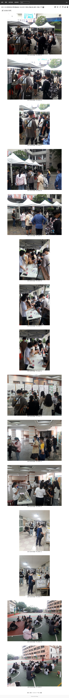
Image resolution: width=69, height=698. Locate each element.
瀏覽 (6, 2)
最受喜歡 (11, 2)
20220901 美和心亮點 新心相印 (28, 7)
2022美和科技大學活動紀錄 (11, 7)
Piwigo (37, 696)
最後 (41, 692)
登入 (67, 2)
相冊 (2, 2)
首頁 (28, 692)
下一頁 (38, 692)
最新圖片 (17, 2)
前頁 (31, 692)
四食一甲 (39, 7)
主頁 (2, 7)
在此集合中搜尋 (7, 10)
